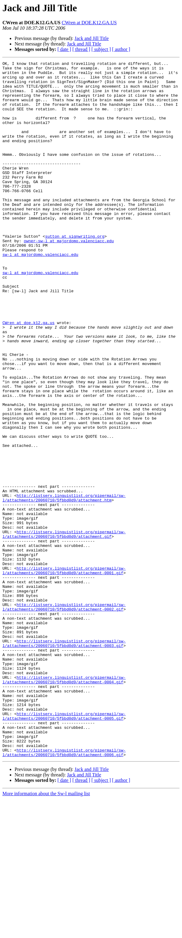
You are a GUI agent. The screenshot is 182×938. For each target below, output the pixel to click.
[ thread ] (81, 49)
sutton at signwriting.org (74, 271)
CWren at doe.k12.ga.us (28, 375)
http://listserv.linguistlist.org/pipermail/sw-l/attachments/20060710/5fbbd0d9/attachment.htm (64, 585)
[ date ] (64, 49)
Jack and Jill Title (91, 38)
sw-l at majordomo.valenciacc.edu (40, 293)
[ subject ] (101, 49)
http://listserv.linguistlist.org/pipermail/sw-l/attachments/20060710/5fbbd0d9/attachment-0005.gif (64, 847)
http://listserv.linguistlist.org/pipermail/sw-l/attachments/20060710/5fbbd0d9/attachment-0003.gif (64, 760)
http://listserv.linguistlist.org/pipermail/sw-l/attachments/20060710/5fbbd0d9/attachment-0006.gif (64, 891)
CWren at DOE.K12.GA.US (89, 22)
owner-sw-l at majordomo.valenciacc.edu (69, 277)
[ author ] (121, 49)
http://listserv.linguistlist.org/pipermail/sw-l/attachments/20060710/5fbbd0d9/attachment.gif (64, 629)
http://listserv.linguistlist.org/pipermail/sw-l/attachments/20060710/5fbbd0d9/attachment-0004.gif (64, 803)
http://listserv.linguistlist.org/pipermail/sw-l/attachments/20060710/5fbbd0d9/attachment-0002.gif (64, 716)
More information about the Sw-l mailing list (46, 932)
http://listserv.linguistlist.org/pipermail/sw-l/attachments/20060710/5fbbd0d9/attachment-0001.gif (64, 672)
